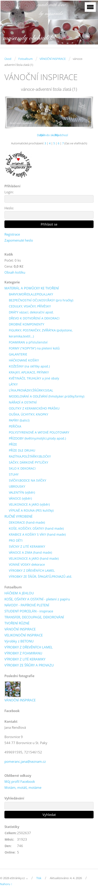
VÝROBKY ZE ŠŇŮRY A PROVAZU (29, 665)
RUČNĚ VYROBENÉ (18, 516)
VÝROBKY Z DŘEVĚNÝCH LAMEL (32, 570)
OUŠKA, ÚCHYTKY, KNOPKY (28, 414)
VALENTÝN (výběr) (22, 492)
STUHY (14, 474)
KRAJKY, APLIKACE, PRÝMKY (29, 372)
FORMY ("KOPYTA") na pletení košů (34, 348)
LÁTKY (13, 384)
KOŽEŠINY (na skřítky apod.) (29, 366)
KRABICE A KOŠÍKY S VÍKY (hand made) (37, 534)
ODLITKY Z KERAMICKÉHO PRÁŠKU (34, 408)
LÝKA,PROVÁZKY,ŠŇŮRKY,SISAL (31, 390)
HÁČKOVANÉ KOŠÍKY (24, 360)
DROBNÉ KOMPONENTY (26, 324)
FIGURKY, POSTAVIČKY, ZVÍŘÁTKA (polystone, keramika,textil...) (41, 333)
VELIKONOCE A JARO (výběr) (29, 504)
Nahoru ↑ (6, 884)
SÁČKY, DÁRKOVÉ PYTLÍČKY (28, 462)
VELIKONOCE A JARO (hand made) (34, 558)
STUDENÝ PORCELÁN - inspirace (28, 611)
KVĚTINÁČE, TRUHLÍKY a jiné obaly (34, 378)
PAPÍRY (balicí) (19, 420)
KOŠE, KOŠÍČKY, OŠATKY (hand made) (36, 528)
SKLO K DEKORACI (22, 468)
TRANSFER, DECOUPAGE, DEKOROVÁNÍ (34, 617)
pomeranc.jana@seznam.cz (25, 761)
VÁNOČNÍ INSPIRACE (53, 59)
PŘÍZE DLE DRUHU (22, 450)
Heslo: (9, 208)
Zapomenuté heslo (18, 240)
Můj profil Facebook (19, 781)
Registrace (12, 234)
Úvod (7, 59)
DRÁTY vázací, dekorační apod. (31, 312)
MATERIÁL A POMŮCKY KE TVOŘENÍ (31, 288)
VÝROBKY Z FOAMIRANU (23, 653)
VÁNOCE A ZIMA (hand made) (30, 552)
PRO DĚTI (16, 540)
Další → (42, 135)
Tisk (38, 878)
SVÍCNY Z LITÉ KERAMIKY (27, 546)
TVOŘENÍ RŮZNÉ (16, 623)
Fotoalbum (25, 59)
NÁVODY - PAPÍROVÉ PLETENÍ (26, 605)
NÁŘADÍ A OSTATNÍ (23, 402)
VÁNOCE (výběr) (20, 498)
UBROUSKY (17, 486)
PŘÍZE (13, 444)
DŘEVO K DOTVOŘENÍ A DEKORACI (34, 318)
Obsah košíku (14, 272)
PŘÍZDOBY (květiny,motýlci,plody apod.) (37, 438)
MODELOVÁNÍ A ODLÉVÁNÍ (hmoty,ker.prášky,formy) (46, 396)
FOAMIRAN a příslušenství (28, 342)
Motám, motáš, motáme (22, 787)
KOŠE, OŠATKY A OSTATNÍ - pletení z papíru (37, 599)
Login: (9, 192)
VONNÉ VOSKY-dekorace (27, 564)
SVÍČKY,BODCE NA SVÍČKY (27, 480)
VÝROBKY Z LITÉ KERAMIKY (24, 659)
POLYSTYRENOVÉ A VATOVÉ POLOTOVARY (39, 432)
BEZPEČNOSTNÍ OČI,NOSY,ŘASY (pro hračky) (41, 300)
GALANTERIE (18, 354)
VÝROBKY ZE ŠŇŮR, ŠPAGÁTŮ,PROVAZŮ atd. (40, 576)
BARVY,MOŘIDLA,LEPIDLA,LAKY (31, 294)
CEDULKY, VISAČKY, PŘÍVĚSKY (30, 306)
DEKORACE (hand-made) (27, 522)
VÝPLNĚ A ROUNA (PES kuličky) (31, 510)
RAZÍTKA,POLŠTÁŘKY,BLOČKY (30, 456)
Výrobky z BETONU (19, 641)
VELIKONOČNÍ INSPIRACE (23, 635)
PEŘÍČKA (15, 426)
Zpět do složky (49, 135)
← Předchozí (59, 135)
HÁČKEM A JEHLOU (19, 593)
